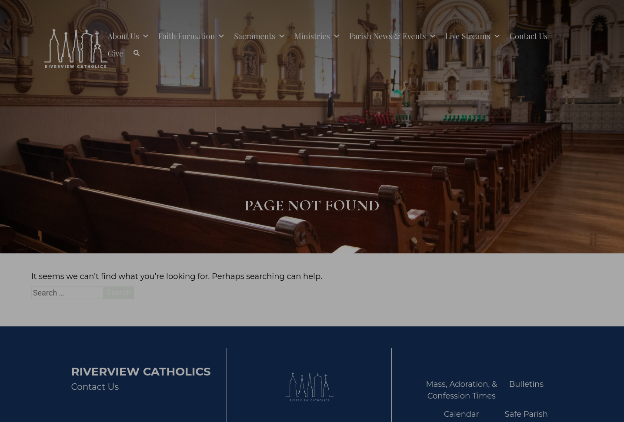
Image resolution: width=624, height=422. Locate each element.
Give (115, 53)
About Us (128, 36)
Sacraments (260, 36)
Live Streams (473, 36)
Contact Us (529, 36)
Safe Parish (526, 414)
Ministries (317, 36)
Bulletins (526, 384)
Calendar (461, 414)
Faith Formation (192, 36)
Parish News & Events (393, 36)
